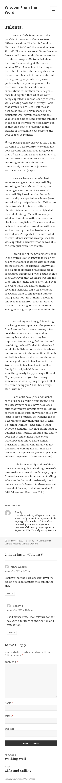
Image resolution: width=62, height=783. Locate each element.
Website (9, 729)
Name (9, 703)
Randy (31, 540)
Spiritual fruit (45, 540)
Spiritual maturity (13, 543)
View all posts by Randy (42, 530)
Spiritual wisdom (30, 543)
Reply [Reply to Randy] (12, 632)
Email (9, 716)
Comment (11, 662)
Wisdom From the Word (21, 10)
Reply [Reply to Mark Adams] (10, 593)
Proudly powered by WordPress (20, 779)
